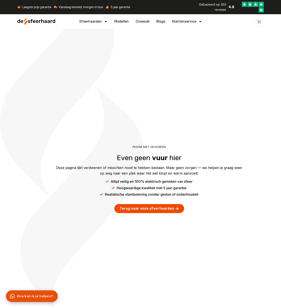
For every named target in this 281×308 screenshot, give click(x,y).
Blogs (160, 21)
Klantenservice (187, 21)
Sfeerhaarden (93, 21)
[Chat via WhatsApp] (32, 296)
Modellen (121, 21)
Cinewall (142, 21)
